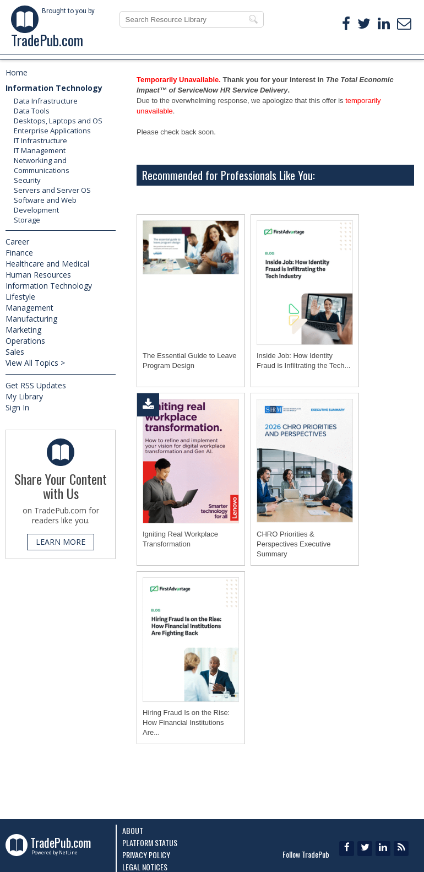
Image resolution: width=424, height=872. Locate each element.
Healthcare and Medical (47, 263)
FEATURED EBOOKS (47, 49)
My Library (24, 396)
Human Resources (38, 274)
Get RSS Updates (36, 385)
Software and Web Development (45, 205)
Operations (25, 340)
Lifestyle (20, 296)
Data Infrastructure (46, 101)
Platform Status (149, 842)
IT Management (40, 150)
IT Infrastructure (40, 140)
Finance (19, 252)
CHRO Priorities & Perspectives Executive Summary (293, 544)
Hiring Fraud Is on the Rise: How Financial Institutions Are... (186, 722)
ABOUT (381, 49)
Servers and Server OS (52, 190)
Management (29, 307)
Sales (15, 351)
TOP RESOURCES (136, 49)
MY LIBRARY (305, 49)
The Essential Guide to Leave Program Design (190, 360)
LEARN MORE (60, 542)
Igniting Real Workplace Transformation (180, 539)
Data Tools (32, 111)
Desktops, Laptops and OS (58, 121)
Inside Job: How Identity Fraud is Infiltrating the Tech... (303, 360)
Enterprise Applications (52, 131)
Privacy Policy (146, 854)
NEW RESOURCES (220, 49)
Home (17, 72)
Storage (27, 220)
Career (17, 241)
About (132, 830)
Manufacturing (31, 318)
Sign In (17, 407)
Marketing (23, 329)
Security (27, 180)
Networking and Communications (41, 165)
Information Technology (54, 88)
